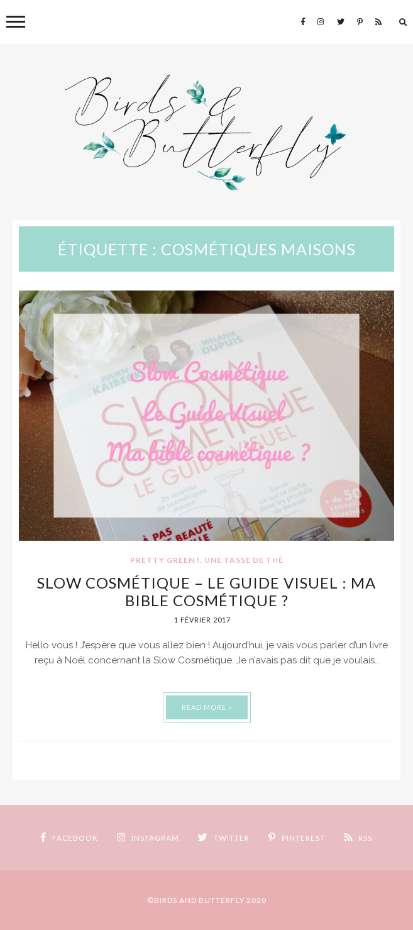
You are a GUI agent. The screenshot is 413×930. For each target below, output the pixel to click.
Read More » (207, 707)
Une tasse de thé (244, 560)
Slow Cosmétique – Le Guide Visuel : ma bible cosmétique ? (206, 591)
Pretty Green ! (165, 560)
